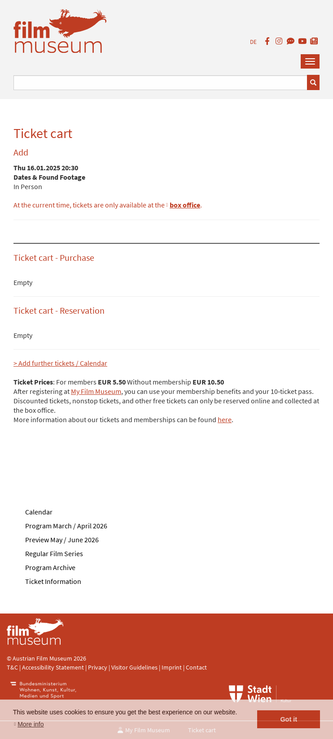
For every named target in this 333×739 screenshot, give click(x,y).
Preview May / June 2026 (62, 539)
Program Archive (50, 567)
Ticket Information (53, 581)
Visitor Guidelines (135, 667)
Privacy (97, 667)
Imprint (172, 667)
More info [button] (31, 724)
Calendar (39, 511)
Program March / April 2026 (66, 525)
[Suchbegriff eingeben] (160, 82)
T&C (12, 667)
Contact (196, 667)
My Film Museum (96, 391)
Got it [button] (288, 719)
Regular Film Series (54, 553)
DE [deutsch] (253, 42)
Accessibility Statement (53, 667)
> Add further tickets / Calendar (60, 363)
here (225, 419)
